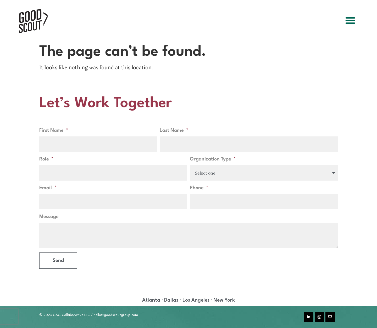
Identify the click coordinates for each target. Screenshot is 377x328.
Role (44, 159)
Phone (197, 188)
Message (49, 216)
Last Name (172, 130)
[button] (350, 20)
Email (46, 188)
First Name (52, 130)
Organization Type (211, 159)
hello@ (99, 315)
